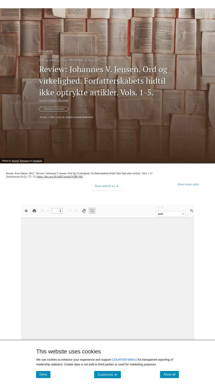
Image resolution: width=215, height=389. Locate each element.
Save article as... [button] (106, 186)
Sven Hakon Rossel (53, 100)
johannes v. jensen (53, 109)
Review (46, 51)
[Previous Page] (48, 210)
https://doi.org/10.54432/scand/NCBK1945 (66, 117)
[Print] (34, 211)
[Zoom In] (162, 207)
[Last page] (75, 210)
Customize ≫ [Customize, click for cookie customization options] (109, 374)
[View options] (26, 211)
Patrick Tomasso (20, 160)
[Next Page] (70, 210)
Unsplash (37, 160)
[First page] (42, 210)
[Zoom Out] (158, 207)
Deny (44, 374)
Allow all (171, 374)
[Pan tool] (84, 211)
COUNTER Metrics (124, 359)
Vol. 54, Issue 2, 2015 (52, 60)
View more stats (188, 184)
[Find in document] (191, 211)
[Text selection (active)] (92, 211)
